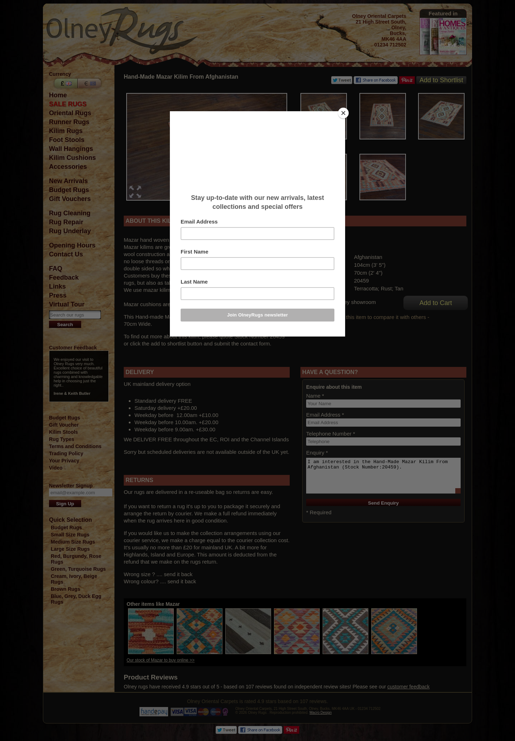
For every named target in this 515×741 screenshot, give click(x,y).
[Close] (343, 113)
